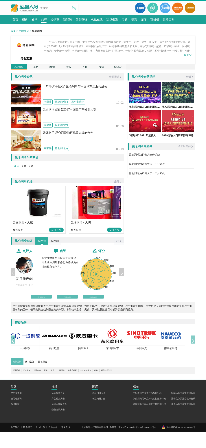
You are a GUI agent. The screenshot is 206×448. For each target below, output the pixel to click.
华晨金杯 (44, 386)
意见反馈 (65, 443)
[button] (14, 285)
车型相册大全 (98, 414)
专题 (101, 67)
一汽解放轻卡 (106, 386)
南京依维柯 (88, 386)
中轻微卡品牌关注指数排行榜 (147, 409)
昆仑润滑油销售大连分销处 (144, 156)
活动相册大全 (98, 409)
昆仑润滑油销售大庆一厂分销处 (147, 175)
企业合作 (53, 443)
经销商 (52, 67)
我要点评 (67, 309)
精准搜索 (15, 420)
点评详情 (46, 309)
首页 (13, 30)
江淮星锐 (17, 386)
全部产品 (56, 239)
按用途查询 (16, 414)
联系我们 (27, 443)
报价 (35, 67)
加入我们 (40, 443)
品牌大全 (24, 30)
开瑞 (55, 386)
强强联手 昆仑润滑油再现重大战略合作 (68, 134)
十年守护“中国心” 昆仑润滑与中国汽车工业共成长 (75, 88)
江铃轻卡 (31, 386)
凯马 (63, 386)
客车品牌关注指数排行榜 (183, 409)
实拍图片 (118, 67)
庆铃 (119, 386)
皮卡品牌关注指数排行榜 (183, 420)
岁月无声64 (24, 291)
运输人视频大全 (59, 420)
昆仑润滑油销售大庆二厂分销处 (147, 165)
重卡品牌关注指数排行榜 (183, 414)
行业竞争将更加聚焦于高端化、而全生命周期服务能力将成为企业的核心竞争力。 (60, 274)
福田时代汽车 (133, 386)
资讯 (68, 67)
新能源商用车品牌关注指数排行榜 (149, 414)
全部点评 (88, 309)
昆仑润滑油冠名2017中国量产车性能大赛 (69, 111)
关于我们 (15, 443)
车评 (85, 67)
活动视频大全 (58, 409)
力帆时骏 (74, 386)
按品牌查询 (16, 409)
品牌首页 (19, 67)
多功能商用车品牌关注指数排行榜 (149, 420)
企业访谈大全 (58, 425)
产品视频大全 (58, 414)
